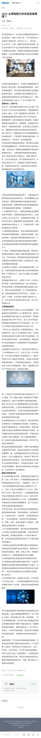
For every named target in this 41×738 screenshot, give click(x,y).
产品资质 (20, 727)
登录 (38, 3)
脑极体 (9, 21)
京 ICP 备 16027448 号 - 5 (20, 725)
